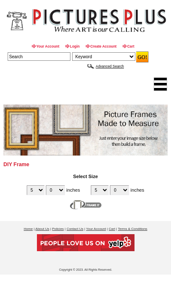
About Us (42, 229)
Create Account (103, 46)
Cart (131, 46)
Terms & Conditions (132, 229)
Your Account (47, 46)
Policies (58, 229)
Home (28, 229)
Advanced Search (110, 66)
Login (75, 46)
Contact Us (75, 229)
